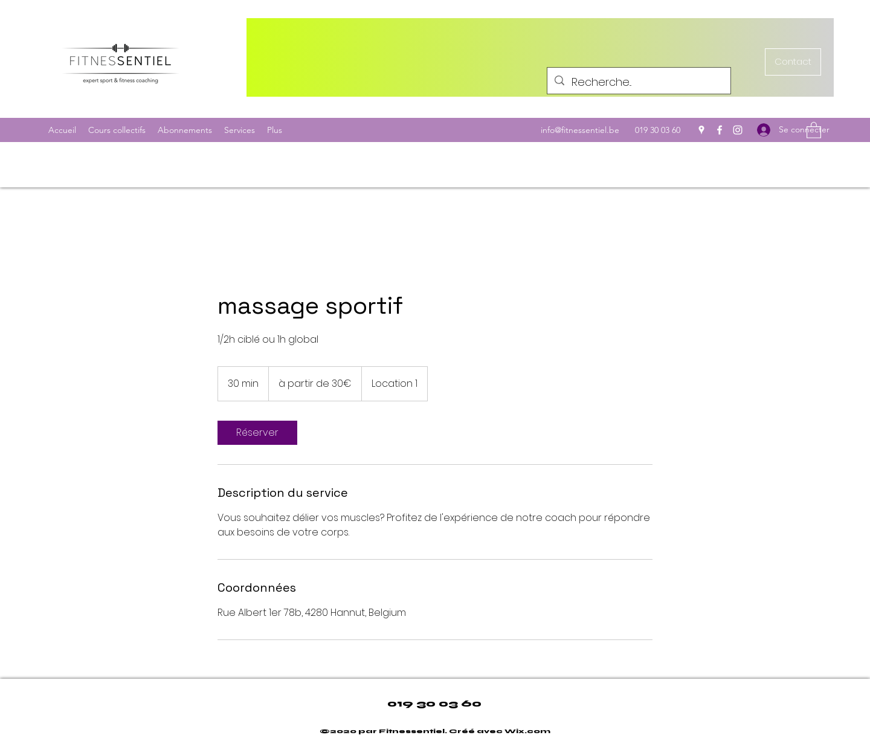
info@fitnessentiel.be (580, 130)
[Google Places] (701, 130)
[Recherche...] (638, 82)
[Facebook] (720, 130)
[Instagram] (738, 130)
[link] (257, 433)
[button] (814, 129)
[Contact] (793, 62)
